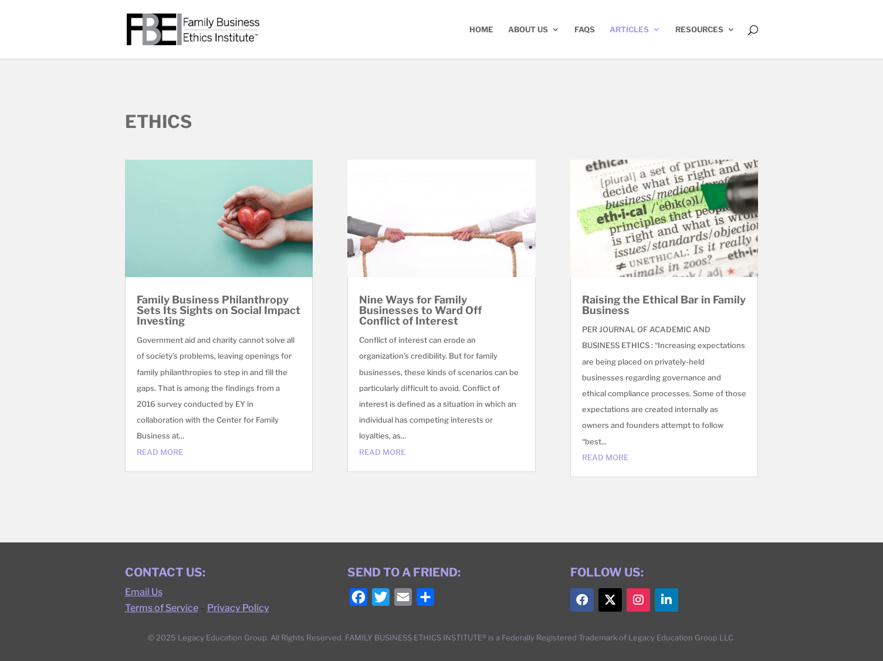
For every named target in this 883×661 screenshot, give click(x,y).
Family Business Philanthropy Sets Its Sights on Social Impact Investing (218, 310)
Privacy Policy (238, 607)
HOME (481, 29)
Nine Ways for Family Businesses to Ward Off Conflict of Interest (420, 310)
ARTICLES (629, 29)
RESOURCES (699, 29)
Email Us (144, 592)
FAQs (584, 29)
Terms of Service (161, 607)
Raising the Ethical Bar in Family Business (664, 305)
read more (160, 452)
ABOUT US (528, 29)
